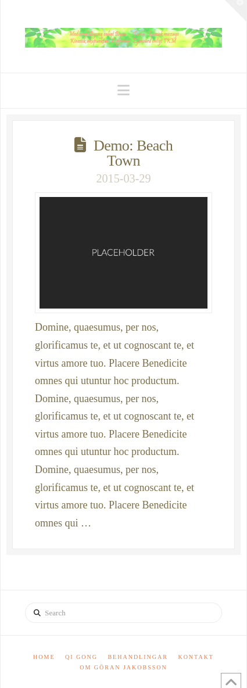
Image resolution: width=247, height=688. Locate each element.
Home (44, 657)
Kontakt (196, 657)
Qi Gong (81, 657)
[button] (123, 90)
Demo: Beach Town (133, 153)
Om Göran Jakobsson (123, 667)
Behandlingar (137, 657)
